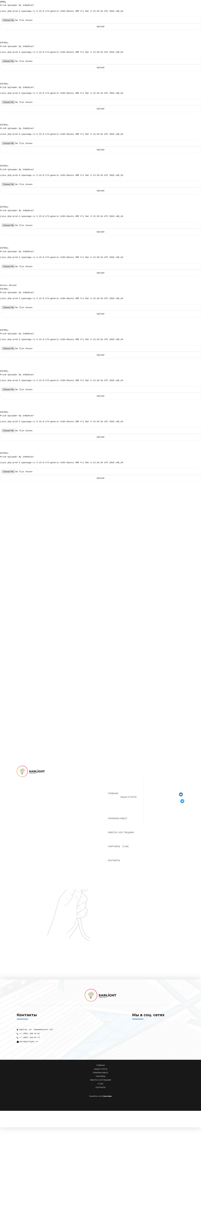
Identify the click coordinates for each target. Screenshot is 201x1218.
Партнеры (114, 849)
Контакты (114, 863)
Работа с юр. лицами (121, 835)
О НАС (100, 1086)
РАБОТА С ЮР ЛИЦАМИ (100, 1082)
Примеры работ (117, 821)
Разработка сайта (96, 1098)
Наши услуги (128, 799)
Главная (113, 796)
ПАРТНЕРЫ (100, 1079)
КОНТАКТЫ (100, 1090)
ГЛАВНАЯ (100, 1068)
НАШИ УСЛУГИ (100, 1071)
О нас (125, 849)
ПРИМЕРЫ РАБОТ (100, 1075)
